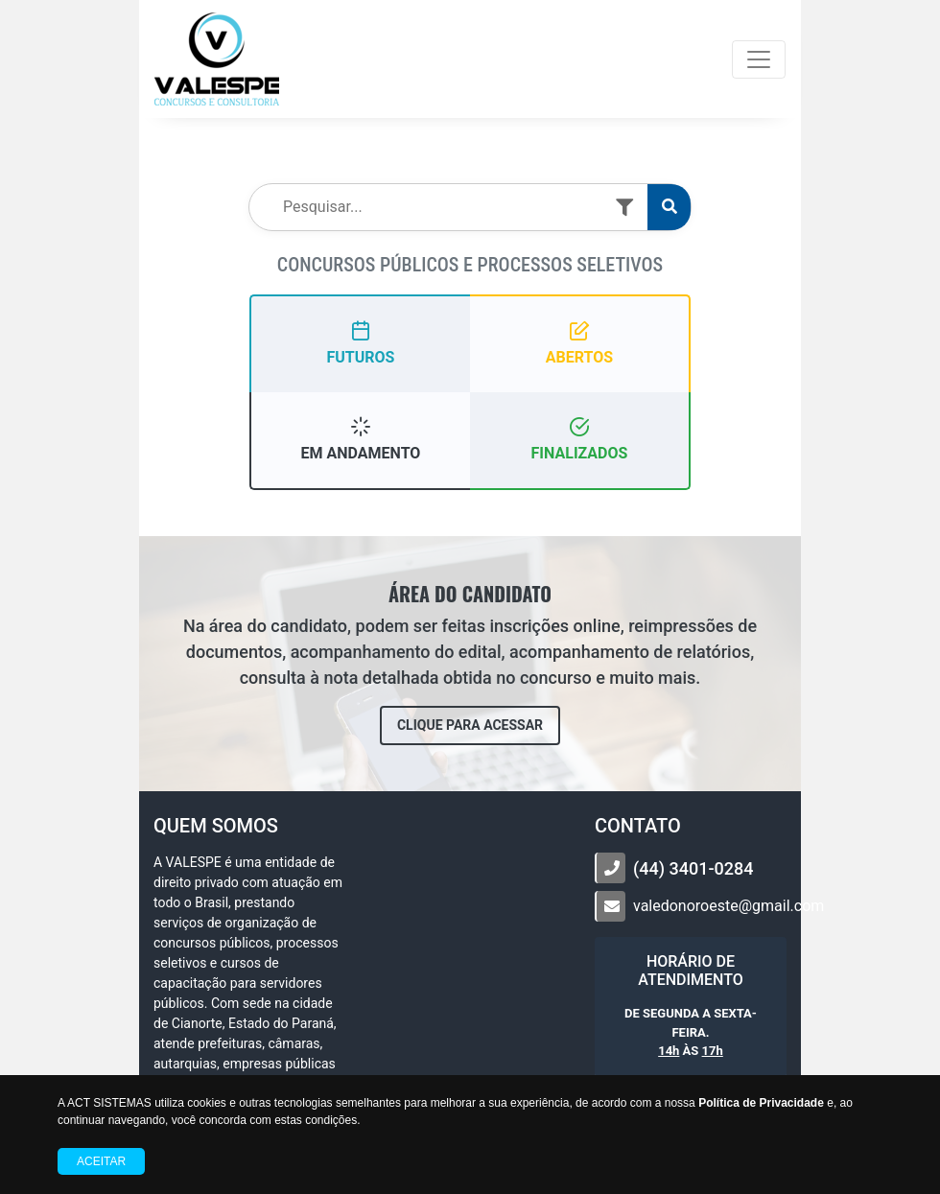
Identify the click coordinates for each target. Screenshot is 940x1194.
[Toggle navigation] (759, 59)
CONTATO (638, 825)
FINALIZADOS (579, 438)
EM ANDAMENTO (361, 438)
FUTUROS (361, 342)
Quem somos (215, 825)
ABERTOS (579, 342)
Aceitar (101, 1161)
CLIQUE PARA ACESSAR (470, 725)
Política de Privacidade (761, 1103)
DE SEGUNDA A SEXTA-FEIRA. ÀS (690, 1032)
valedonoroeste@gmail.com (728, 906)
